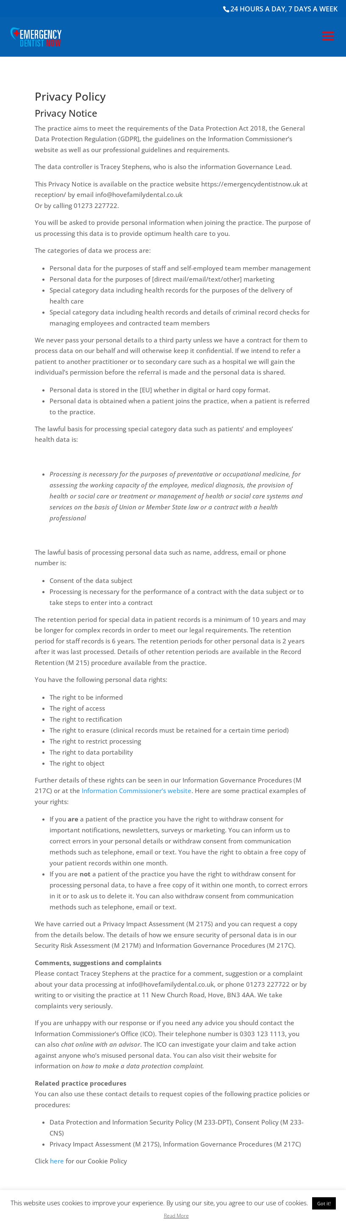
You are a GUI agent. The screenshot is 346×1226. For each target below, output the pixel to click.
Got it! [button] (324, 1203)
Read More (176, 1215)
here (57, 1161)
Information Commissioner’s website (136, 790)
